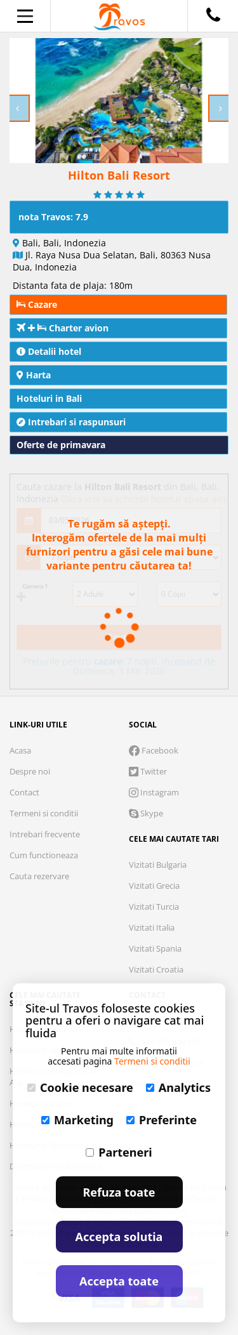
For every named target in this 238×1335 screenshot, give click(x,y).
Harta (34, 375)
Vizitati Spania (155, 948)
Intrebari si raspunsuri (71, 422)
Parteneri (119, 1152)
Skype (146, 813)
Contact (24, 792)
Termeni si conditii (44, 813)
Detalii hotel (49, 351)
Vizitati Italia (152, 927)
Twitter (148, 771)
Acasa (20, 750)
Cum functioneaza (44, 855)
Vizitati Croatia (156, 969)
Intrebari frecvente (45, 834)
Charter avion (63, 328)
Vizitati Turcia (154, 906)
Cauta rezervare (39, 876)
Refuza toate (119, 1192)
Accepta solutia (119, 1236)
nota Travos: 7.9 (53, 217)
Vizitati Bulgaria (158, 864)
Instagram (154, 792)
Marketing (77, 1119)
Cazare (37, 304)
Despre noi (30, 771)
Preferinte (161, 1119)
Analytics (178, 1087)
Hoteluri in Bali (49, 398)
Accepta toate (119, 1281)
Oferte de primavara (61, 445)
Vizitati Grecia (154, 885)
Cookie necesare (80, 1087)
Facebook (153, 750)
